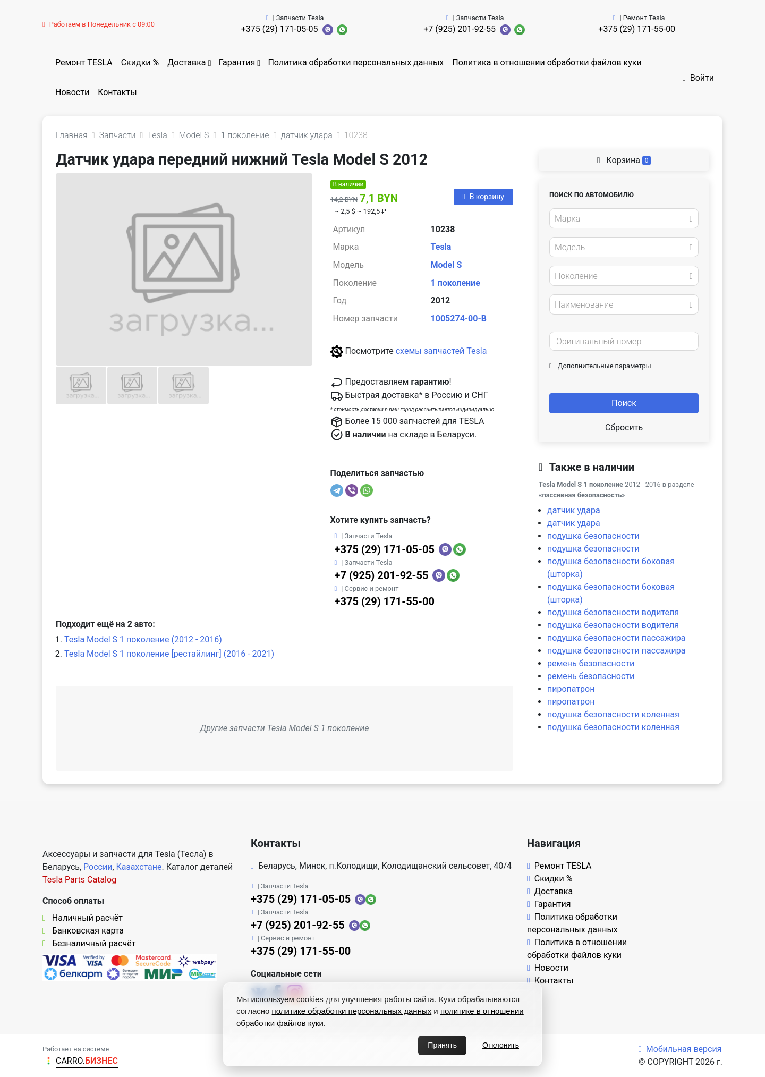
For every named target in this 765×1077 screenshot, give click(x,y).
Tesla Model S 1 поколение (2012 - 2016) (143, 639)
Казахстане (139, 867)
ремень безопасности (590, 663)
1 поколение (455, 283)
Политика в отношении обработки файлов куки (546, 62)
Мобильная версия (680, 1049)
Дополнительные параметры (600, 366)
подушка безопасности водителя (613, 612)
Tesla (441, 247)
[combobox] (624, 218)
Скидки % (140, 62)
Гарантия (237, 62)
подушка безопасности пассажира (616, 638)
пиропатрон (570, 689)
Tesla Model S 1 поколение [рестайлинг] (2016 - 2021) (169, 654)
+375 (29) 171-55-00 (636, 29)
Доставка (186, 62)
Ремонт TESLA (84, 62)
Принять (442, 1045)
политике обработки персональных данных (352, 1010)
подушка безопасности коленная (613, 714)
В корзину (483, 196)
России (97, 867)
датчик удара (573, 510)
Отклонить (500, 1045)
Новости (72, 92)
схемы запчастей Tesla (441, 351)
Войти (698, 78)
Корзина (624, 160)
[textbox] (621, 218)
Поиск (623, 403)
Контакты (117, 92)
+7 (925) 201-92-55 (459, 29)
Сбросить (624, 427)
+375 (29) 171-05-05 (279, 29)
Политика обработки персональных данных (356, 62)
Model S (446, 265)
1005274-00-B (459, 318)
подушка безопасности (593, 536)
